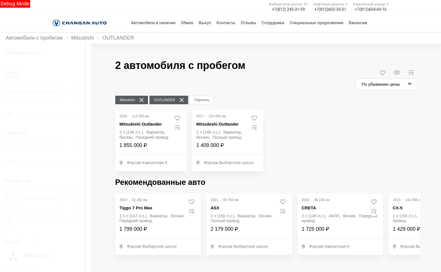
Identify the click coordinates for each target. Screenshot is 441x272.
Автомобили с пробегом (34, 38)
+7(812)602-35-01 (330, 9)
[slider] (8, 114)
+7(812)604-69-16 (371, 9)
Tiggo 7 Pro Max (136, 207)
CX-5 (398, 207)
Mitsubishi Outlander (141, 124)
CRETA (309, 207)
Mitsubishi (82, 38)
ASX (215, 207)
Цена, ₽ (13, 72)
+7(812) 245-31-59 (288, 9)
